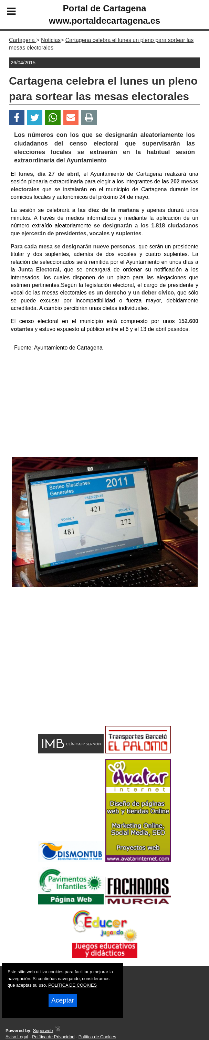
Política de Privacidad (53, 1036)
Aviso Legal (17, 1036)
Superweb (43, 1030)
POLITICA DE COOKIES (72, 985)
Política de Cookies (97, 1036)
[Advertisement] (105, 405)
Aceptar (62, 1000)
